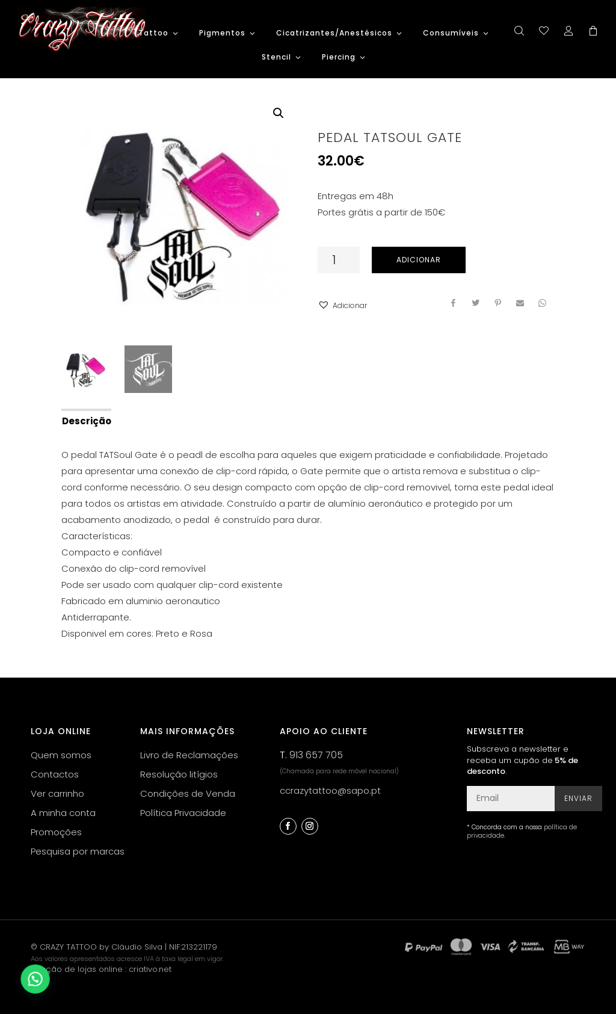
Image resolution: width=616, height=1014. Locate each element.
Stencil (276, 57)
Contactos (55, 774)
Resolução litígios (179, 774)
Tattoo (153, 33)
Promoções (56, 832)
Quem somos (61, 755)
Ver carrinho (57, 793)
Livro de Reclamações (189, 755)
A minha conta (63, 812)
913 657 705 (316, 755)
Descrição (86, 421)
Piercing (339, 57)
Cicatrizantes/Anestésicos (334, 33)
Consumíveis (451, 33)
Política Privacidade (183, 812)
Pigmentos (222, 33)
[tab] (85, 420)
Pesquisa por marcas (78, 851)
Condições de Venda (187, 793)
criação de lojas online (77, 969)
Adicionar (418, 260)
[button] (342, 305)
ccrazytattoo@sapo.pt (330, 790)
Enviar (578, 798)
